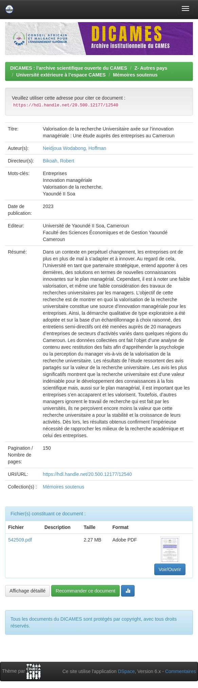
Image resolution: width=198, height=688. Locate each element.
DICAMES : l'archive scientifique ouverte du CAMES (68, 68)
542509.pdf (20, 540)
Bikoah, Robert (58, 161)
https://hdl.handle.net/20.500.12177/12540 (87, 474)
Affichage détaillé (27, 591)
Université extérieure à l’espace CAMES (61, 75)
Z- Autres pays (151, 68)
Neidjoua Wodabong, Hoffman (74, 148)
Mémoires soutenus (135, 75)
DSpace (126, 671)
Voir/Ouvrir (170, 569)
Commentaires (180, 671)
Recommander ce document (85, 591)
